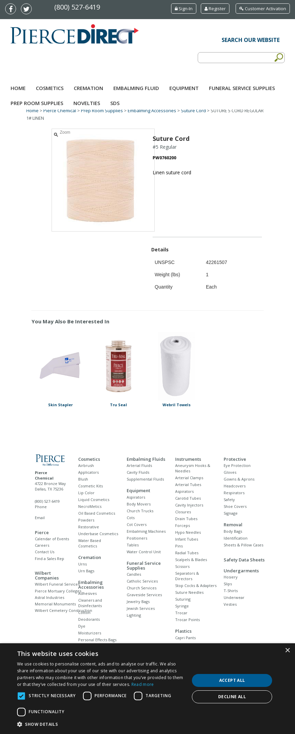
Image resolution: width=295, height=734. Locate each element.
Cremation (88, 88)
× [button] (287, 650)
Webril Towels (177, 404)
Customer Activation (262, 8)
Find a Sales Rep (49, 558)
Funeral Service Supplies (242, 88)
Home (18, 88)
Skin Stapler (60, 404)
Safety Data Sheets (244, 560)
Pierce (42, 532)
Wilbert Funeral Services (57, 584)
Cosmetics (50, 88)
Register (215, 8)
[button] (100, 724)
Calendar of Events (52, 538)
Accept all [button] (232, 680)
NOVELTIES (86, 103)
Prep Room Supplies (37, 103)
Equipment (184, 88)
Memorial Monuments (55, 603)
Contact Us (44, 551)
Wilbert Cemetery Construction (63, 610)
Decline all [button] (232, 697)
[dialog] (147, 688)
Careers (42, 545)
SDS (115, 103)
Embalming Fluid (136, 88)
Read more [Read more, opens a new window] (142, 684)
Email (40, 517)
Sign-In (184, 8)
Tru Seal (118, 404)
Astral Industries (49, 597)
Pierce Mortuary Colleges (58, 590)
